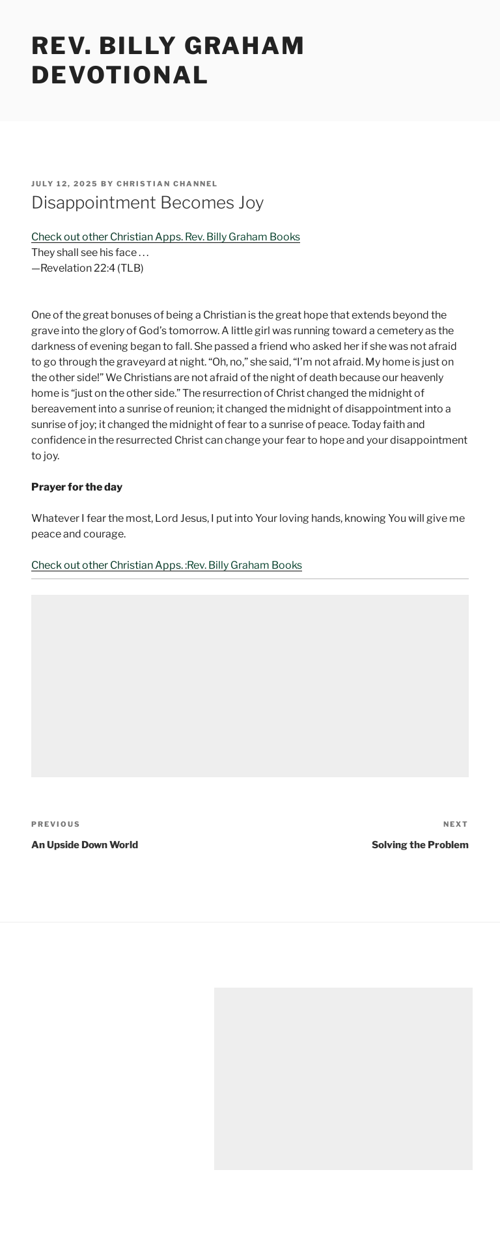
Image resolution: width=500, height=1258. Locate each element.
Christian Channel (167, 183)
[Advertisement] (250, 686)
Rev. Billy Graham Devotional (168, 60)
